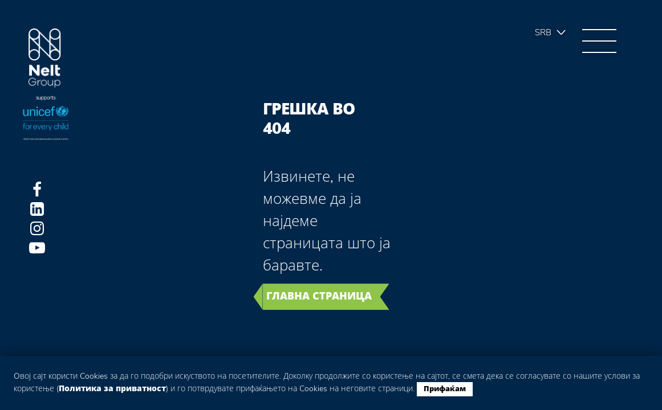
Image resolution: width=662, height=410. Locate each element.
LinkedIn (37, 209)
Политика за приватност (112, 388)
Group (45, 58)
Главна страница (319, 296)
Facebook (37, 189)
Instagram (37, 228)
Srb (543, 32)
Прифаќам (445, 389)
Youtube (37, 247)
